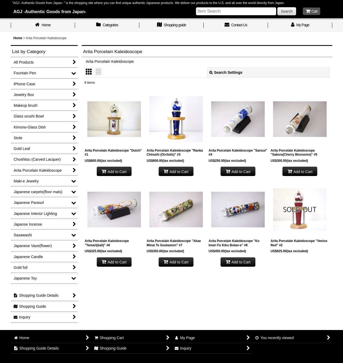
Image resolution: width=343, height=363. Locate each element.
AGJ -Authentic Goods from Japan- (49, 11)
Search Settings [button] (226, 72)
